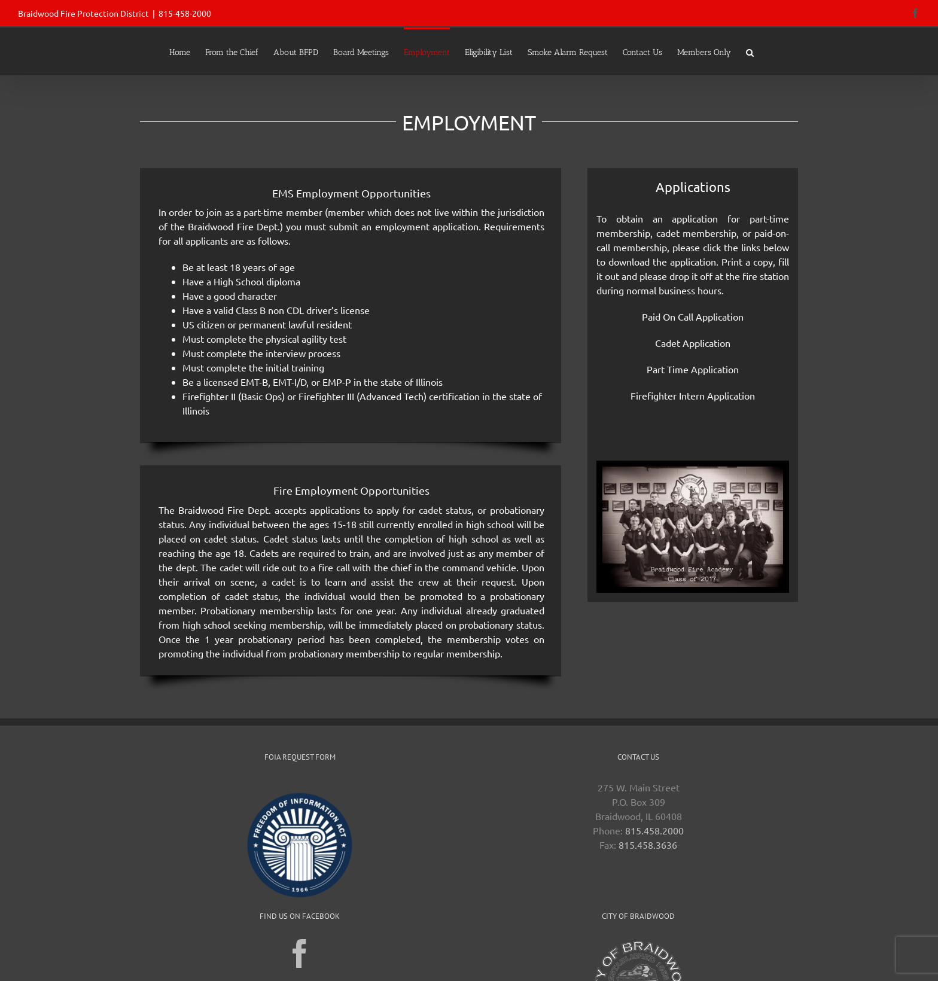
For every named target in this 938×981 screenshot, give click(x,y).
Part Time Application (693, 369)
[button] (750, 51)
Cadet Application (692, 343)
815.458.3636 (648, 845)
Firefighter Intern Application (693, 395)
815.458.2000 (654, 830)
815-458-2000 (185, 13)
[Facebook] (299, 953)
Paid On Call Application (693, 316)
